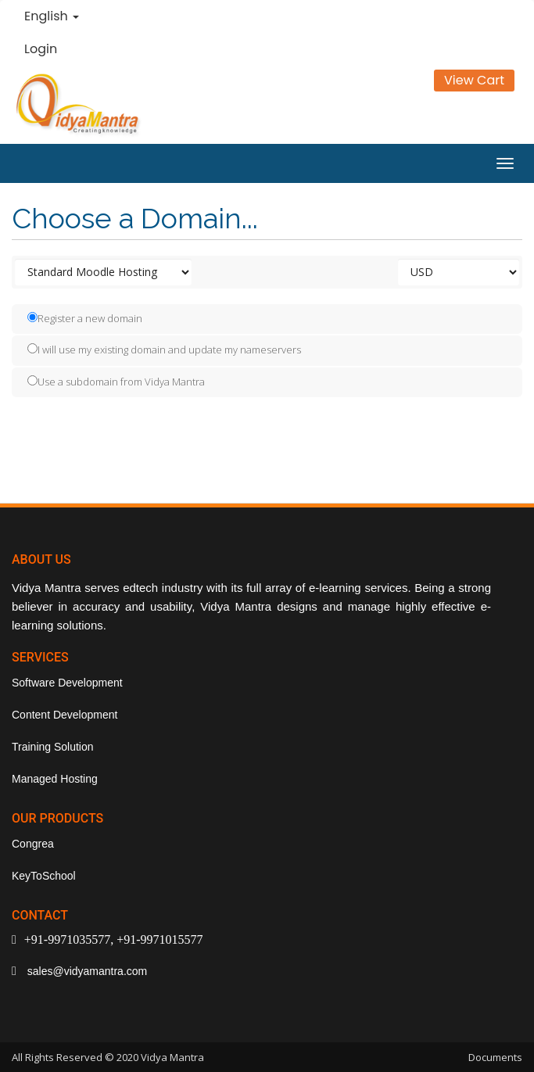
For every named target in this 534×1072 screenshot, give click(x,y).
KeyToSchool (44, 875)
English (51, 16)
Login (40, 49)
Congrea (33, 843)
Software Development (67, 682)
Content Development (64, 714)
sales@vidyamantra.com (85, 971)
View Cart (474, 80)
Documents (495, 1057)
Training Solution (53, 746)
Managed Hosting (55, 779)
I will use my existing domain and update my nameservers (164, 349)
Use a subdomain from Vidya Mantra (116, 382)
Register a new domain (84, 318)
